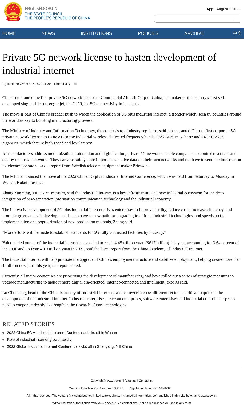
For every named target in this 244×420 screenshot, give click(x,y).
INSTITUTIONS (96, 33)
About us (130, 380)
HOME (9, 33)
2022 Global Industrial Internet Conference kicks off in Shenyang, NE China (69, 346)
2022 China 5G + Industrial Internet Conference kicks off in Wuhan (62, 333)
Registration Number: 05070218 (149, 388)
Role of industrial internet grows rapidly (39, 339)
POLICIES (148, 33)
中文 (237, 33)
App (210, 9)
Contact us (146, 380)
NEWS (48, 33)
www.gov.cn (114, 380)
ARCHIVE (194, 33)
